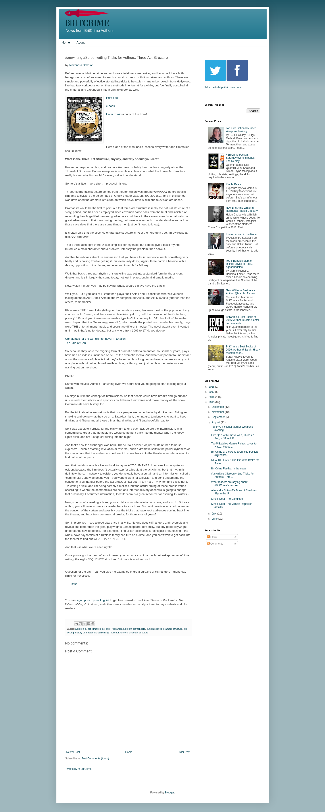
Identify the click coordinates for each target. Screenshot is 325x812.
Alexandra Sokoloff (81, 65)
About (81, 42)
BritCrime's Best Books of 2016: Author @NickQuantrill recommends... (243, 320)
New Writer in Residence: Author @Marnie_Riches (241, 292)
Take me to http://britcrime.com (223, 87)
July (214, 513)
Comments (215, 543)
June (215, 518)
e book (110, 106)
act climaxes (94, 628)
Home (66, 42)
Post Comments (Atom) (95, 758)
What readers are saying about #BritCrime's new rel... (229, 483)
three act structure (138, 632)
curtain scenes (154, 628)
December (218, 406)
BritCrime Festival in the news (228, 468)
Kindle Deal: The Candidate (227, 498)
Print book (113, 97)
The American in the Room (241, 234)
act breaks (80, 628)
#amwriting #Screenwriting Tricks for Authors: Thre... (232, 475)
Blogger (169, 792)
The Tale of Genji (76, 343)
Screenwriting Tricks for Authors (111, 632)
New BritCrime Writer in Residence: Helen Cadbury (242, 209)
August (216, 422)
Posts (212, 536)
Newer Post (73, 752)
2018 (212, 386)
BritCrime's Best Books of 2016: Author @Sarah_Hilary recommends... (243, 350)
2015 (212, 402)
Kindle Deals (233, 184)
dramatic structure (172, 628)
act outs (106, 628)
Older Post (184, 752)
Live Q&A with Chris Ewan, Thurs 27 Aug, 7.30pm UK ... (232, 437)
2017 (212, 391)
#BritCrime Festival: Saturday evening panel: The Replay (240, 158)
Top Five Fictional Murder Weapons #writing (241, 130)
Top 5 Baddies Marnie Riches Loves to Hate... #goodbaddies (239, 264)
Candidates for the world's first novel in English (95, 338)
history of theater (84, 632)
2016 (212, 397)
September (218, 417)
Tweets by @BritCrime (78, 768)
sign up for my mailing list (92, 600)
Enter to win (114, 114)
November (218, 412)
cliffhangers (139, 628)
